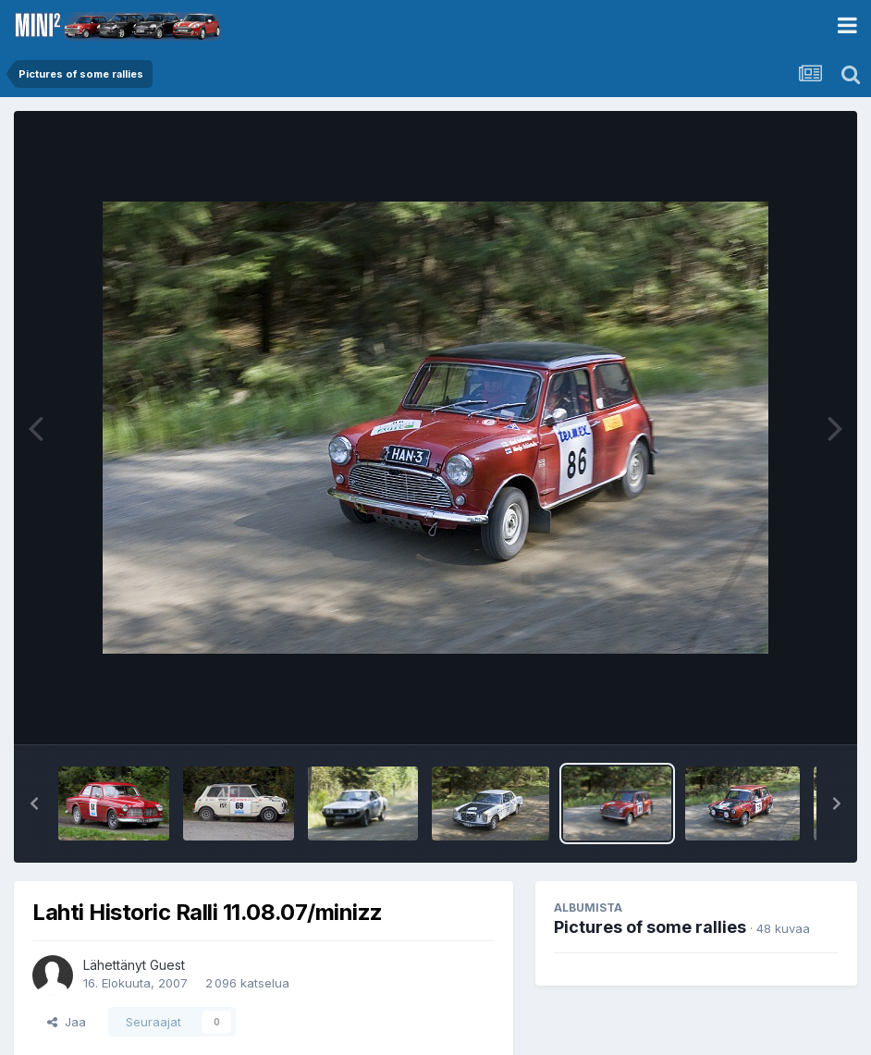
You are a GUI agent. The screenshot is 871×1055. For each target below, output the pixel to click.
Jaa (66, 1021)
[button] (34, 803)
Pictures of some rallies (650, 927)
